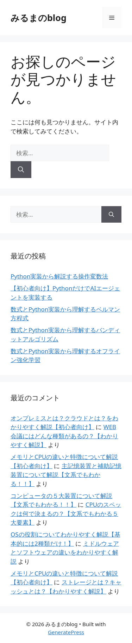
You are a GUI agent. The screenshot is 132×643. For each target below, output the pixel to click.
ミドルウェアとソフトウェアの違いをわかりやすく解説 (65, 552)
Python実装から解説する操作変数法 (59, 276)
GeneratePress (66, 632)
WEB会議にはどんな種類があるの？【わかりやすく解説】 (64, 436)
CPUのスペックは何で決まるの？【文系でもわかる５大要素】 (66, 513)
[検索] (21, 169)
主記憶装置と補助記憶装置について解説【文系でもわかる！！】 (66, 475)
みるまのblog (39, 18)
